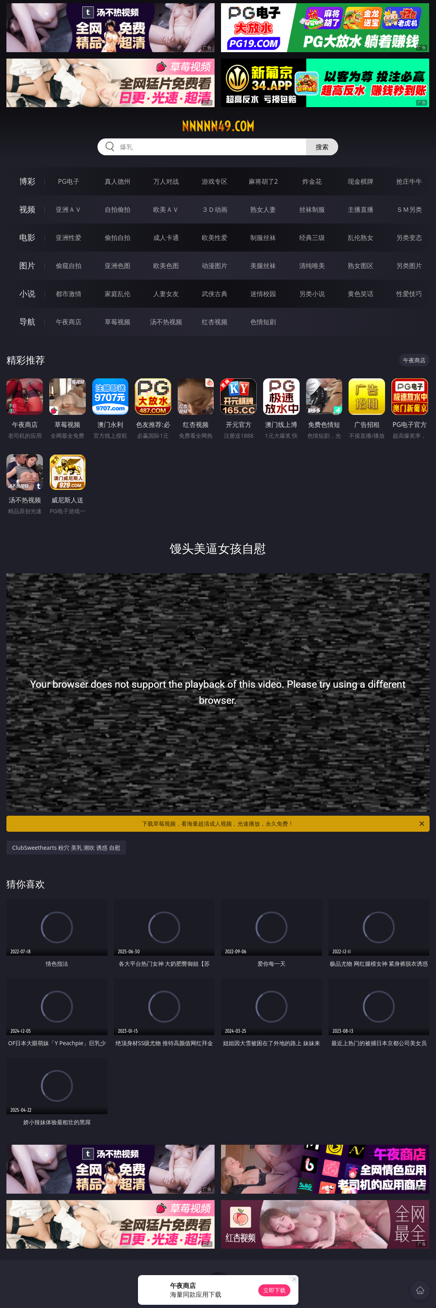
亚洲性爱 (68, 237)
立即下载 (274, 1290)
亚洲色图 (117, 265)
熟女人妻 (263, 209)
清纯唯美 (312, 265)
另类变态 (409, 237)
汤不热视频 (166, 321)
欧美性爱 (214, 237)
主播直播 (360, 209)
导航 (27, 321)
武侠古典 (214, 293)
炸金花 (312, 181)
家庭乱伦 (117, 293)
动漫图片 (214, 265)
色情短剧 (263, 321)
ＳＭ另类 (409, 209)
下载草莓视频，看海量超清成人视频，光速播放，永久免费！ (283, 824)
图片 (27, 265)
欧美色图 (166, 265)
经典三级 (312, 237)
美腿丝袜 (263, 265)
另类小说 (312, 293)
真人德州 (117, 181)
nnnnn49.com (218, 126)
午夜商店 (68, 321)
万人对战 (166, 181)
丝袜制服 (312, 209)
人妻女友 (166, 293)
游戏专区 (214, 181)
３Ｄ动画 (214, 209)
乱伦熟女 (360, 237)
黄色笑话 (360, 293)
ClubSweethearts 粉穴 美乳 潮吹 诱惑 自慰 (66, 847)
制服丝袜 (263, 237)
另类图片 (409, 265)
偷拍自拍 (117, 237)
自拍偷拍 (117, 209)
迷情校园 (263, 293)
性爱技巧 (409, 293)
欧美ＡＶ (166, 209)
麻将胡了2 (263, 181)
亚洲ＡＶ (68, 209)
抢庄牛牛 (409, 181)
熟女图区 (360, 265)
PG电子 (68, 181)
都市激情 (68, 293)
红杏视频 (214, 321)
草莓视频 (117, 321)
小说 (27, 293)
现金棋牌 (360, 181)
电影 (27, 237)
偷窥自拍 (68, 265)
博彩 (27, 181)
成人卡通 (166, 237)
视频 (27, 209)
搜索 (322, 146)
